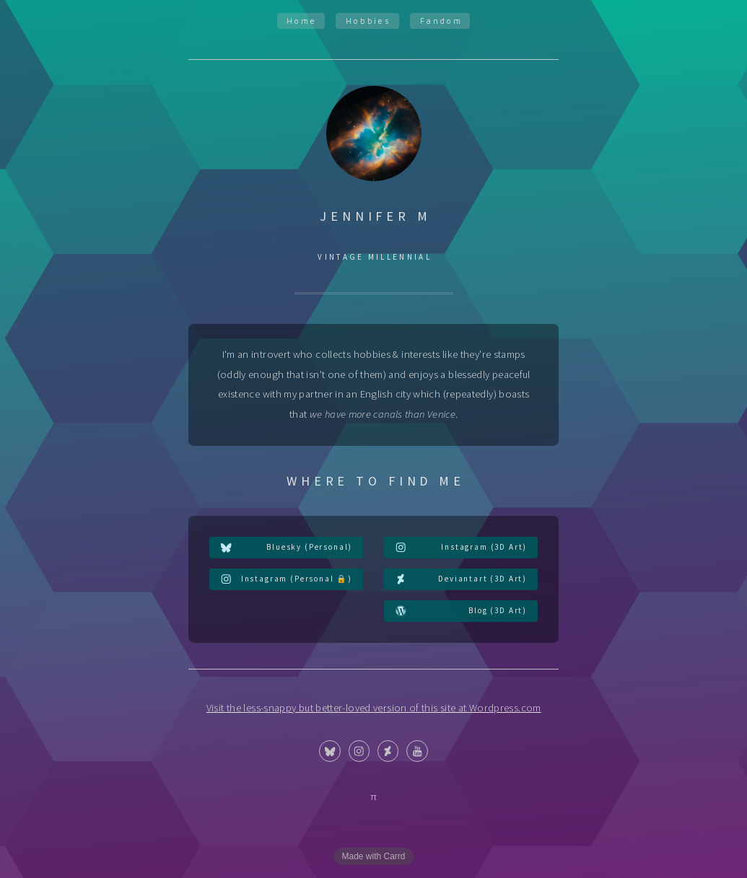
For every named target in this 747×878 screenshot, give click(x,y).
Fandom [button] (441, 20)
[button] (286, 547)
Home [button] (302, 20)
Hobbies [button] (369, 20)
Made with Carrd (373, 856)
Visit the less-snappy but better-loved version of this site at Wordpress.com (373, 707)
